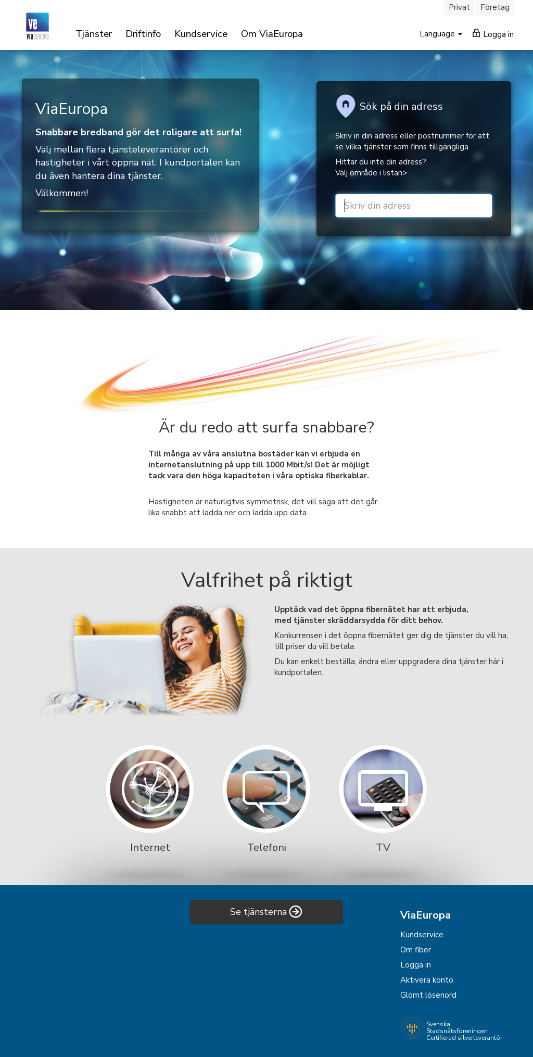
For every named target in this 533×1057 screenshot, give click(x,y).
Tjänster (93, 34)
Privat (459, 7)
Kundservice (200, 34)
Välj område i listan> (371, 173)
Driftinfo (143, 34)
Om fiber (415, 950)
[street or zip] (413, 206)
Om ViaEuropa (272, 34)
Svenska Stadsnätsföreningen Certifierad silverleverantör (464, 1031)
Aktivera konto (426, 980)
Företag (495, 7)
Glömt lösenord (428, 995)
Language (438, 34)
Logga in (493, 34)
